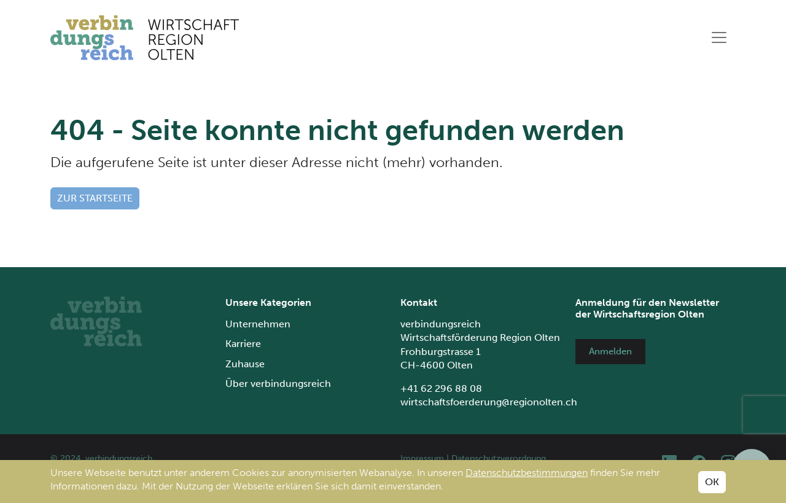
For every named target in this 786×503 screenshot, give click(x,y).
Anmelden (610, 351)
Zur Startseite (95, 198)
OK (712, 482)
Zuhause (245, 364)
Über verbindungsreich (278, 383)
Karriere (243, 343)
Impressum (422, 458)
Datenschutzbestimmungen (526, 472)
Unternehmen (257, 324)
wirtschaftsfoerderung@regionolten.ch (488, 402)
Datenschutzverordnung (498, 458)
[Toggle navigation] (719, 37)
